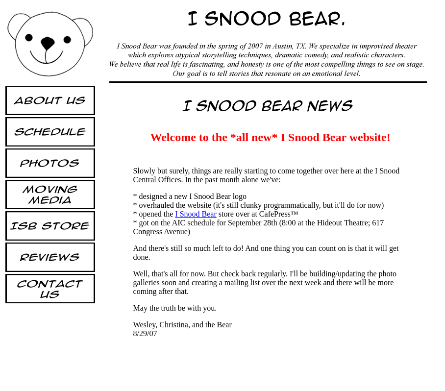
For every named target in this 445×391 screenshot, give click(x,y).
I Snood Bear (195, 214)
